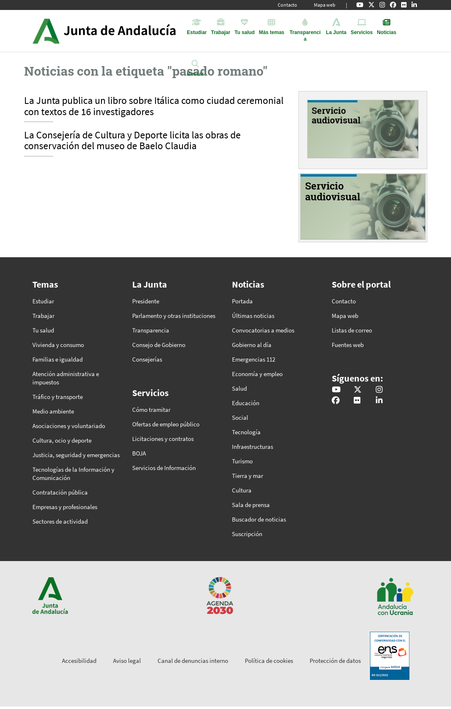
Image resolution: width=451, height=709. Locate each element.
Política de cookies (269, 661)
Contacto (287, 5)
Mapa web (324, 5)
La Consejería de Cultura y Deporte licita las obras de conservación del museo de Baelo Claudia (132, 141)
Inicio (127, 31)
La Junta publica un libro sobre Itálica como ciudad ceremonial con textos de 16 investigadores (153, 106)
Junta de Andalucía (45, 31)
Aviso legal (127, 661)
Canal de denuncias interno (193, 661)
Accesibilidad (79, 661)
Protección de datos (335, 661)
